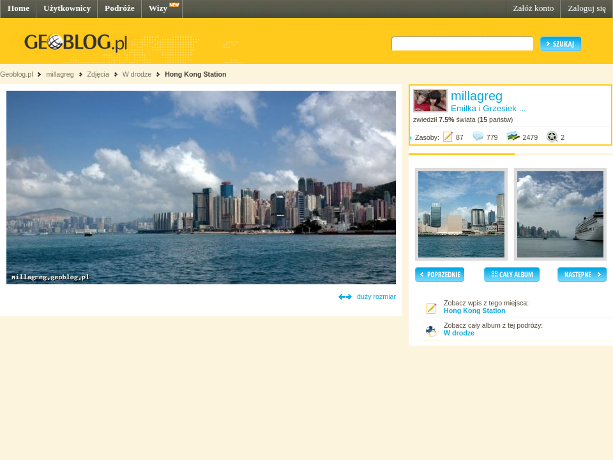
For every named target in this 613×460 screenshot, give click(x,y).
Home (18, 8)
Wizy (158, 8)
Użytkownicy (67, 8)
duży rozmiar (376, 296)
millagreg (59, 74)
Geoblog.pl (16, 74)
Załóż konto (533, 8)
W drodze (137, 74)
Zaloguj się (587, 8)
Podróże (120, 8)
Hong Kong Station (195, 74)
